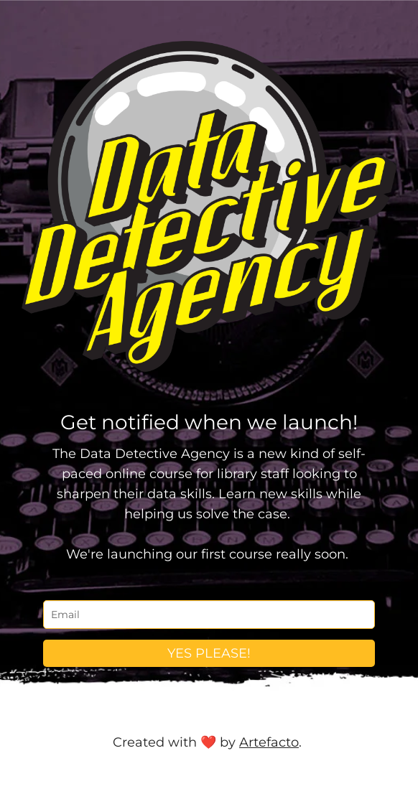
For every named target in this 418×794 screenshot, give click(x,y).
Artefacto (269, 742)
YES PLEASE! (209, 653)
